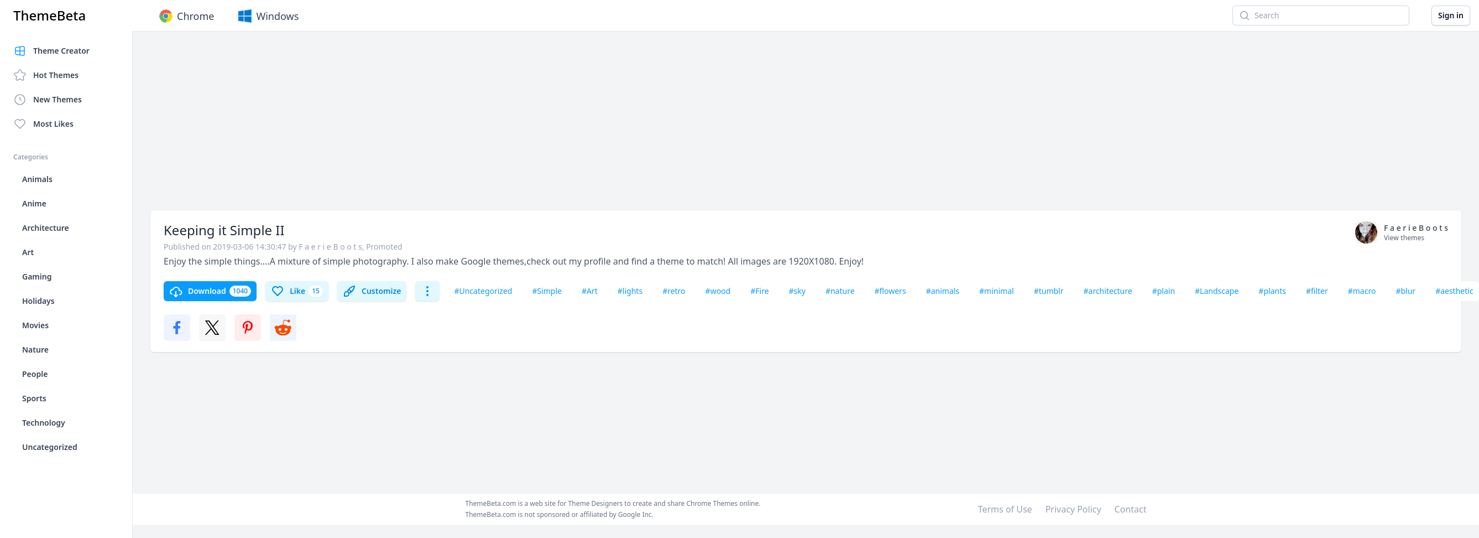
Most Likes (43, 124)
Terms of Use (1005, 509)
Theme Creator (51, 51)
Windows (267, 16)
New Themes (47, 99)
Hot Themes (46, 75)
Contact (1131, 509)
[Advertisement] (459, 126)
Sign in (1451, 15)
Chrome (185, 16)
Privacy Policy (1073, 509)
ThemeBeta (49, 15)
